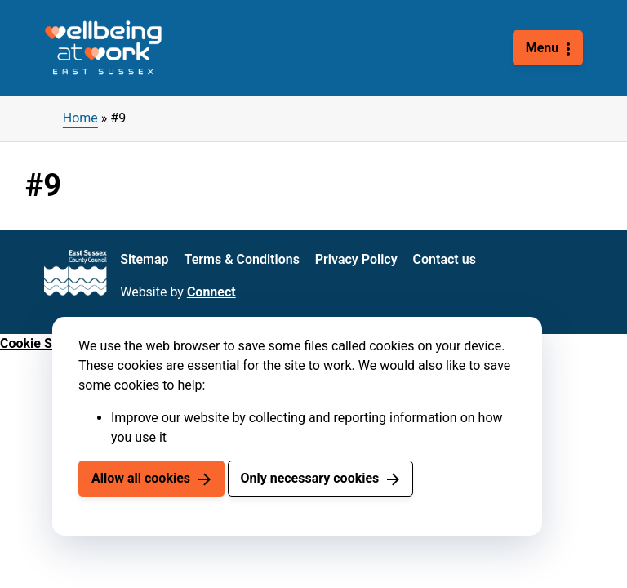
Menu (542, 48)
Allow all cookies (140, 478)
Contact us (444, 259)
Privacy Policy (356, 259)
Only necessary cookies (309, 478)
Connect (211, 292)
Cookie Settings (46, 343)
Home (80, 118)
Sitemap (144, 259)
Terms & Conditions (242, 259)
